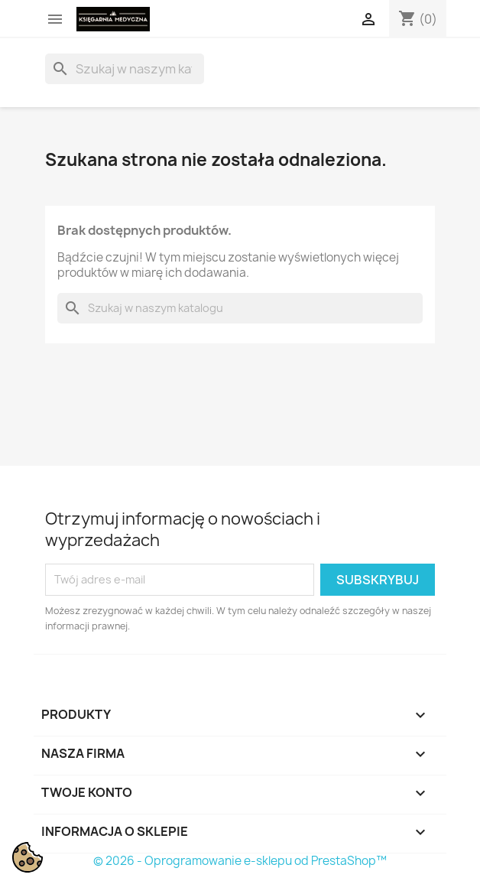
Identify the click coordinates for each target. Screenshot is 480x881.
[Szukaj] (124, 69)
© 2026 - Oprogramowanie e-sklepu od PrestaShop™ (240, 861)
